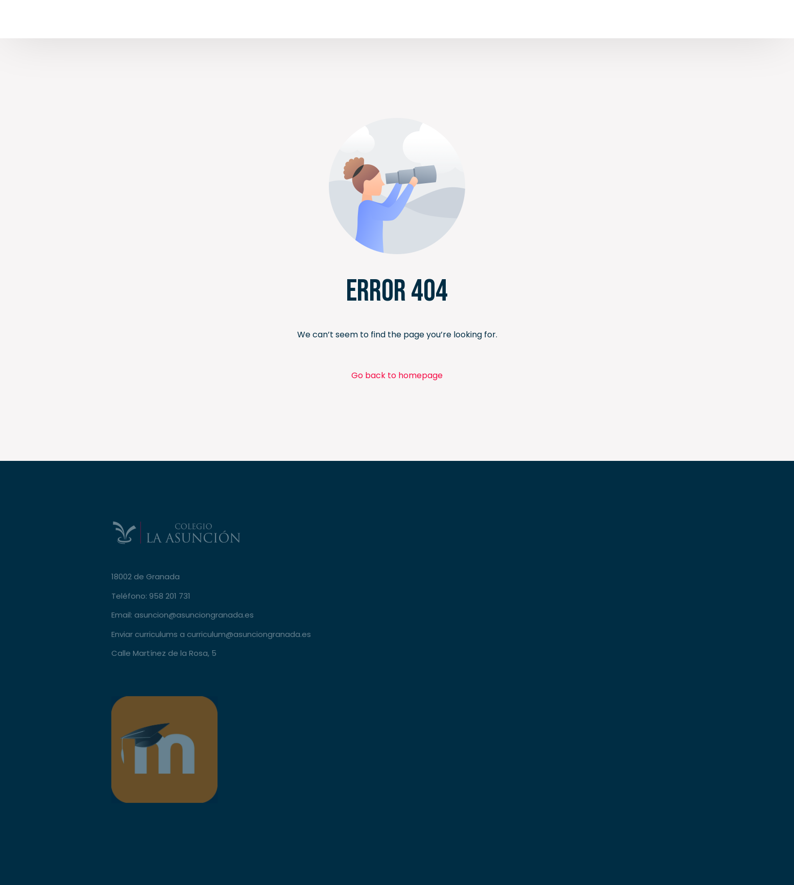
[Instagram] (652, 21)
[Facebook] (594, 21)
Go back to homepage (397, 375)
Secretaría (723, 21)
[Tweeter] (613, 21)
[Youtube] (632, 21)
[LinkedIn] (671, 21)
